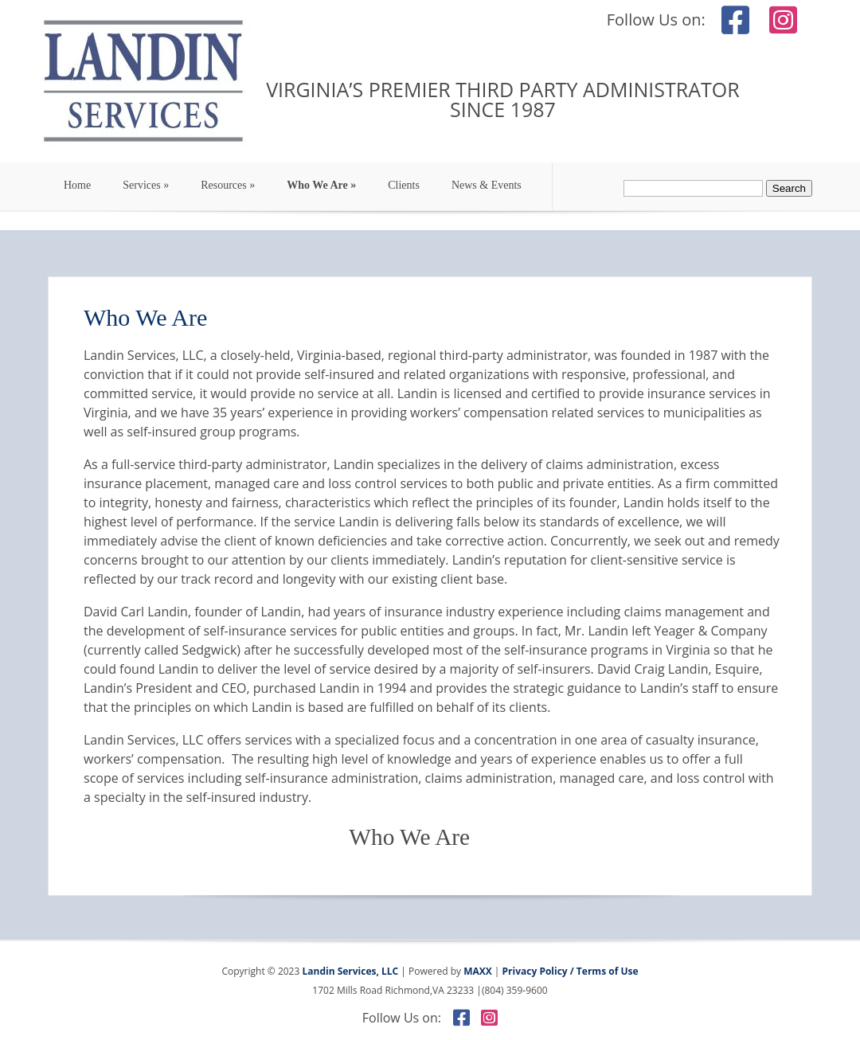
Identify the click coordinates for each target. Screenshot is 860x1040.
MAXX (477, 971)
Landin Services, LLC (348, 971)
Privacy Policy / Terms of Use (570, 971)
